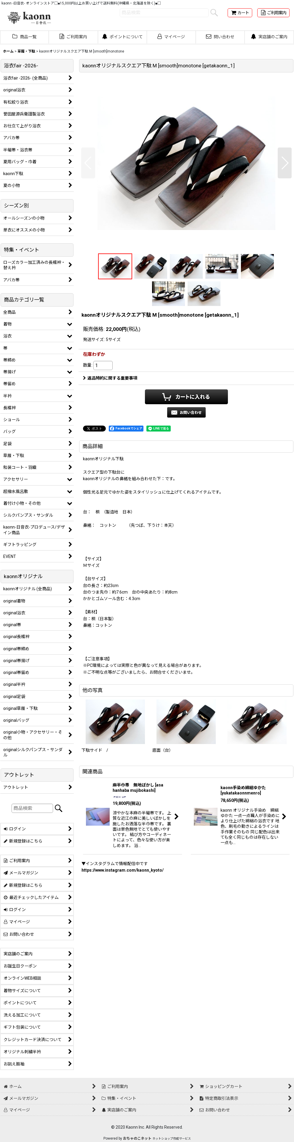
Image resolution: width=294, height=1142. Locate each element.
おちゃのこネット (137, 1138)
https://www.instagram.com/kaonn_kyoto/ (123, 870)
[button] (88, 162)
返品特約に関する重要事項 (110, 378)
